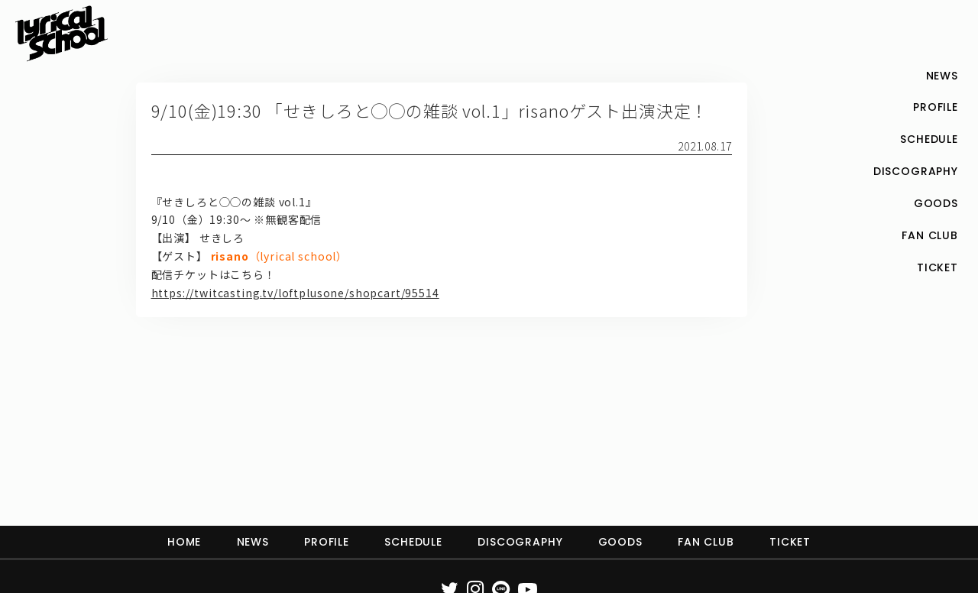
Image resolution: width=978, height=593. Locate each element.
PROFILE (326, 541)
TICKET (790, 541)
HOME (184, 541)
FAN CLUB (706, 541)
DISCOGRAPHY (520, 541)
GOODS (620, 541)
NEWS (253, 541)
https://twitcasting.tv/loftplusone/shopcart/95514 (295, 292)
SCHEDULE (413, 541)
